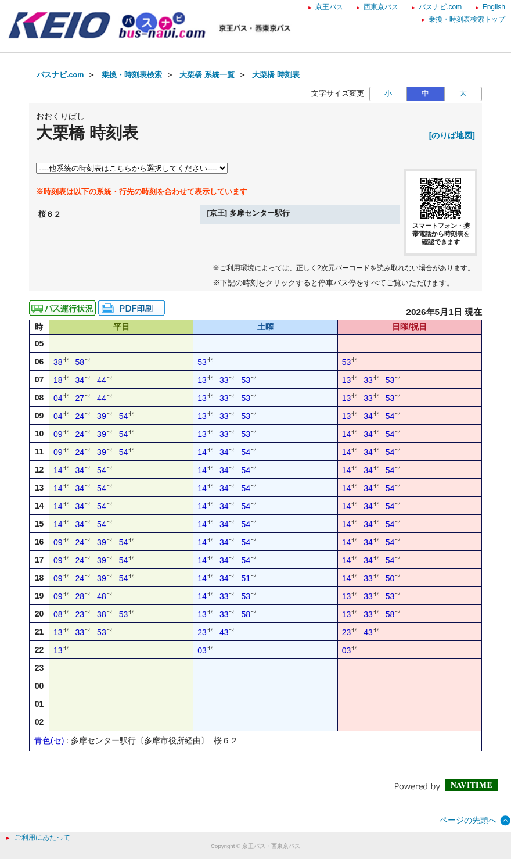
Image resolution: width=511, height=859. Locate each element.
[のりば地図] (452, 135)
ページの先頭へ (468, 820)
